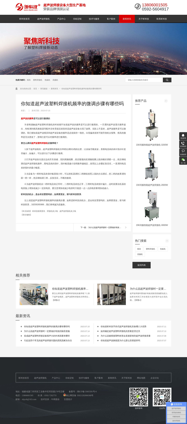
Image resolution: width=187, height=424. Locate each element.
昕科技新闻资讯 (39, 211)
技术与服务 (94, 19)
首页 (35, 89)
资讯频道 (44, 89)
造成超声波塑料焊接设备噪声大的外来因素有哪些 (47, 336)
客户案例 (111, 19)
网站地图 (141, 378)
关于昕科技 (144, 19)
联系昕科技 (161, 19)
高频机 (55, 80)
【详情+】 (56, 300)
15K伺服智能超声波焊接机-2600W (152, 185)
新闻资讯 (127, 19)
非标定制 (77, 19)
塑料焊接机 (37, 80)
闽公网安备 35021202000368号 (78, 395)
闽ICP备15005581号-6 (87, 391)
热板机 (47, 80)
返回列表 (141, 265)
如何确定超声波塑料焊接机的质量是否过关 (120, 331)
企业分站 (155, 378)
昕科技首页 (24, 19)
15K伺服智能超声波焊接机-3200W (152, 145)
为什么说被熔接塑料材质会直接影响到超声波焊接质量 (126, 336)
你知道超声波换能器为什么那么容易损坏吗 (120, 340)
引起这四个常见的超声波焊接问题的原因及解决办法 (48, 340)
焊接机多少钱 (52, 211)
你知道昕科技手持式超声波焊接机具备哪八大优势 (123, 326)
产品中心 (61, 19)
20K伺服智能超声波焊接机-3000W (152, 225)
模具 (29, 80)
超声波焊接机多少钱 (68, 211)
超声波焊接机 (43, 19)
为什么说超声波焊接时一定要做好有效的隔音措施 (105, 227)
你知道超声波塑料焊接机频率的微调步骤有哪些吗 (81, 89)
